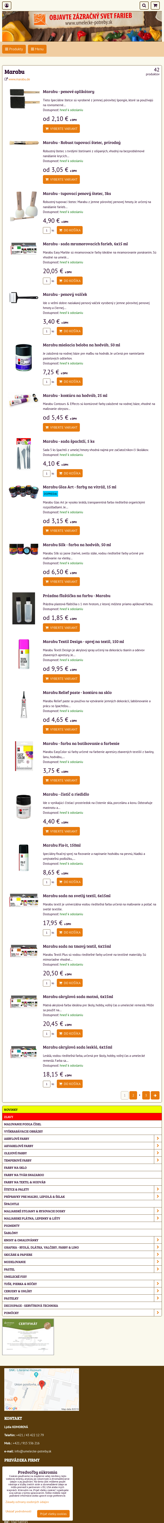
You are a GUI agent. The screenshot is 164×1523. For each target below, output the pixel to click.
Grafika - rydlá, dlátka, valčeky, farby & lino (83, 1247)
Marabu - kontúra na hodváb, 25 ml (75, 395)
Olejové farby (83, 1152)
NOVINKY (11, 1109)
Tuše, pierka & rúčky (83, 1283)
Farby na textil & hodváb (24, 1182)
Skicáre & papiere (83, 1254)
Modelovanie (83, 1261)
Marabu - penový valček (65, 294)
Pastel (83, 1269)
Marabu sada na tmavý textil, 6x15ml (77, 946)
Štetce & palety (83, 1189)
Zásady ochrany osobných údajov (27, 1502)
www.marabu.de (19, 79)
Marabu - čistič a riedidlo (66, 794)
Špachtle (11, 1203)
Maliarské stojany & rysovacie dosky (83, 1210)
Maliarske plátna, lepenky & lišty (83, 1218)
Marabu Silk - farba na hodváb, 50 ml (77, 544)
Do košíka (70, 230)
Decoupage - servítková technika (31, 1305)
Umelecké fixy (15, 1276)
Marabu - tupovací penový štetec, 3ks (77, 193)
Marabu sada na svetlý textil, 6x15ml (77, 895)
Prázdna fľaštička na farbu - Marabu (76, 595)
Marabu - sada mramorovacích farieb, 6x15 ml (85, 243)
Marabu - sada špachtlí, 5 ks (69, 441)
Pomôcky (83, 1312)
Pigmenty (12, 1225)
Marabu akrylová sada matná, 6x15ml (78, 996)
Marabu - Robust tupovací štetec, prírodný (82, 142)
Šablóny (11, 1232)
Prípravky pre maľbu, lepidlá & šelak (83, 1196)
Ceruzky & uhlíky (83, 1290)
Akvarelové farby (83, 1145)
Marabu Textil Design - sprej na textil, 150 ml (83, 641)
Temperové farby (83, 1160)
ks (48, 230)
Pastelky (83, 1298)
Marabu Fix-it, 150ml (62, 845)
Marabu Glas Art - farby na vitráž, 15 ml (79, 486)
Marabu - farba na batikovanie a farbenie (81, 743)
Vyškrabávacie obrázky (23, 1131)
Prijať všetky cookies (53, 1514)
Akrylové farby (83, 1138)
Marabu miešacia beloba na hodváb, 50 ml (81, 344)
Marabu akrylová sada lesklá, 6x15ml (77, 1047)
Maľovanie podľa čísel (22, 1124)
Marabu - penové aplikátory (68, 91)
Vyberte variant (61, 128)
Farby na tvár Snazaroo (24, 1174)
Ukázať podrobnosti (18, 1511)
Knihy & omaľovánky (83, 1239)
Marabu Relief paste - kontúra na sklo (77, 692)
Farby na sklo (15, 1167)
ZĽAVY (8, 1116)
